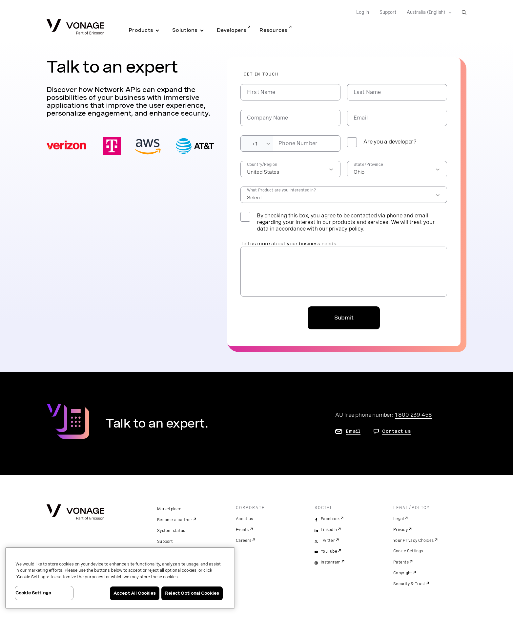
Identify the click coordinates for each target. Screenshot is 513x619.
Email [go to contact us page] (353, 431)
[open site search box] (464, 12)
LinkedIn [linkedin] (329, 529)
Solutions (184, 30)
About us (244, 519)
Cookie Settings (408, 551)
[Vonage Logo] (75, 27)
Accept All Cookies (134, 593)
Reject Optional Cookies (192, 593)
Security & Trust (409, 584)
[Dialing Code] (256, 143)
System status (171, 530)
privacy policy (346, 228)
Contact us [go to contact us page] (396, 431)
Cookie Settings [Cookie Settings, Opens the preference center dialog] (33, 592)
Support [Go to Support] (388, 12)
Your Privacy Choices (413, 540)
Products (141, 30)
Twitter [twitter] (328, 540)
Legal (398, 519)
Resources (273, 30)
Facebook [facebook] (330, 519)
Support (165, 541)
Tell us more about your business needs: (289, 243)
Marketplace (169, 509)
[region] (120, 577)
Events (242, 529)
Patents (401, 562)
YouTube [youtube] (329, 551)
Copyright (402, 573)
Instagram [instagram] (330, 562)
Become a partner (174, 520)
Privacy (400, 529)
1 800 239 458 (413, 414)
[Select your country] (427, 12)
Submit (344, 318)
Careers (243, 540)
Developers (232, 30)
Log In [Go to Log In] (362, 12)
